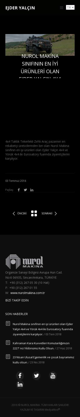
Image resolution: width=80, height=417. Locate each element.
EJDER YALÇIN (20, 8)
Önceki (21, 213)
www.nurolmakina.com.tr (27, 293)
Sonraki (47, 213)
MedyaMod (52, 409)
